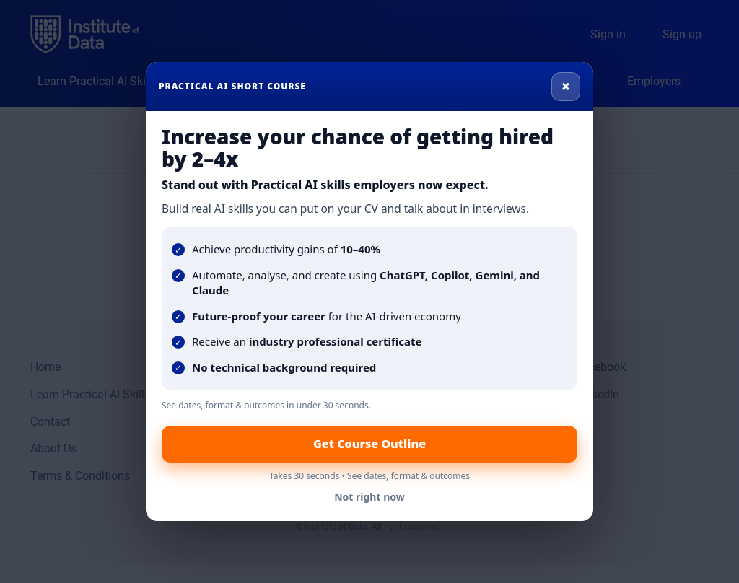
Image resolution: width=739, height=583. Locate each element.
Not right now (369, 497)
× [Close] (566, 86)
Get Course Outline (369, 444)
